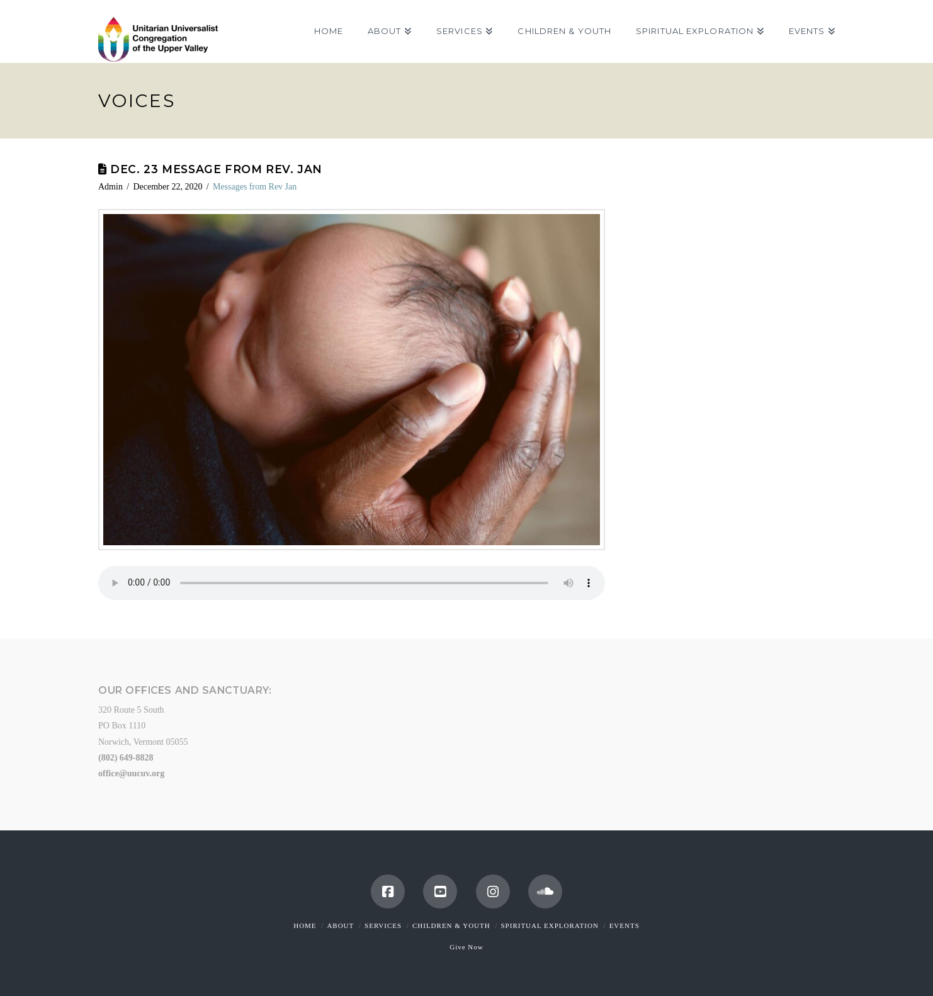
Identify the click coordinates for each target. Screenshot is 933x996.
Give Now (466, 947)
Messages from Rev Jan (255, 186)
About (340, 925)
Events (624, 925)
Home (304, 925)
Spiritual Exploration (549, 925)
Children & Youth (451, 925)
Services (383, 925)
